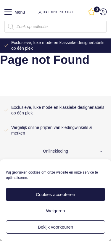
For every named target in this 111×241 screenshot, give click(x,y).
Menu (14, 12)
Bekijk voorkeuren (55, 226)
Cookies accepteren (55, 194)
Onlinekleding (55, 151)
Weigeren (55, 210)
